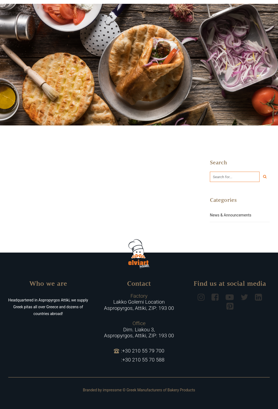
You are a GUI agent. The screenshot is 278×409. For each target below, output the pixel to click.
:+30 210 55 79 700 (139, 351)
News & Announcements (230, 215)
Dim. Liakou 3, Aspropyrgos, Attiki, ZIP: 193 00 (139, 329)
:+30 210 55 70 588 (143, 360)
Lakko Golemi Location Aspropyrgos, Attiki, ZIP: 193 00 (139, 302)
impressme (112, 390)
